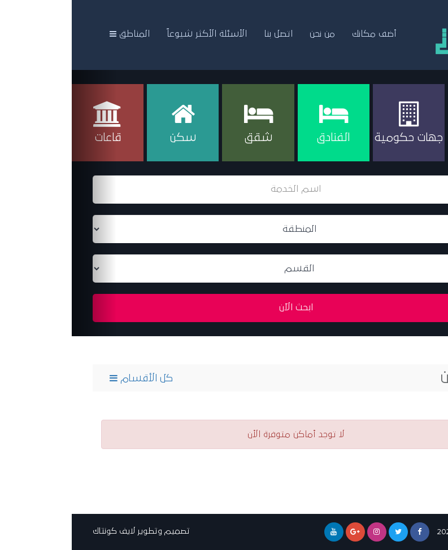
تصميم (105, 531)
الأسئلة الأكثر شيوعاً (135, 34)
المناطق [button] (58, 34)
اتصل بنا (206, 34)
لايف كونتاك (42, 531)
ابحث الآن (224, 307)
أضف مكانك (302, 34)
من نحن (250, 34)
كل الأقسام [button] (69, 378)
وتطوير (78, 531)
